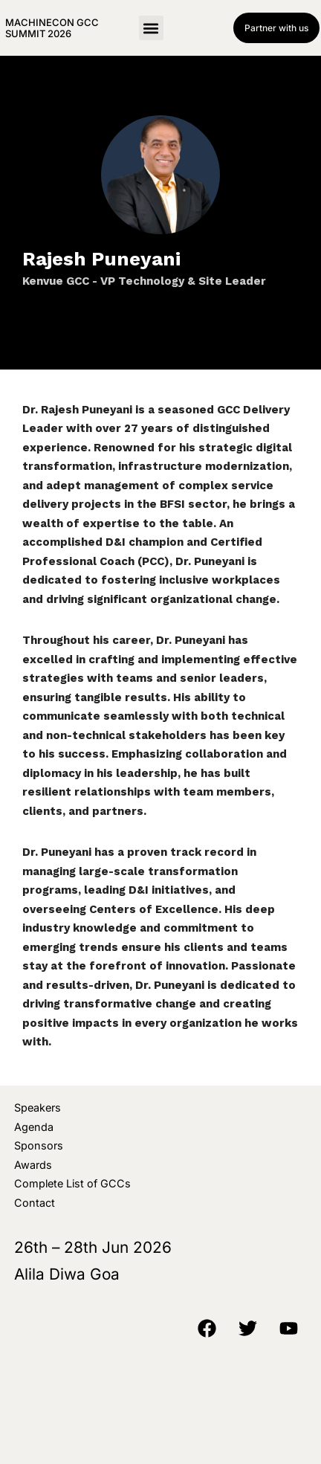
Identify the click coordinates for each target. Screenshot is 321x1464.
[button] (151, 28)
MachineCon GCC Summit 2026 (52, 27)
